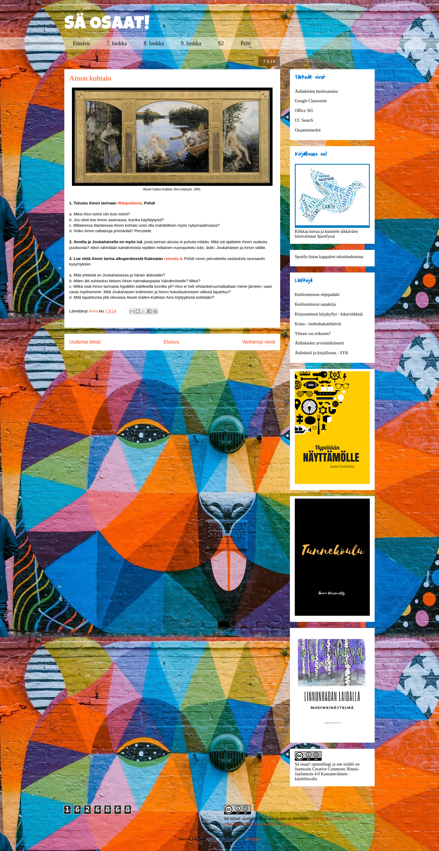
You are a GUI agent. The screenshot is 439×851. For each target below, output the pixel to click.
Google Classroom (311, 101)
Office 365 (304, 110)
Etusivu (81, 43)
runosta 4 (173, 258)
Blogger (253, 839)
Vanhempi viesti (258, 341)
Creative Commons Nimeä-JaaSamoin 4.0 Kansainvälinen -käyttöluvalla (327, 774)
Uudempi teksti (85, 341)
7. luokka (116, 43)
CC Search (304, 120)
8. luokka (154, 43)
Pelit (246, 43)
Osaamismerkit (308, 130)
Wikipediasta (130, 203)
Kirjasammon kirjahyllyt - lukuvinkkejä (329, 314)
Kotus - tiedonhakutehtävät (318, 324)
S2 (221, 43)
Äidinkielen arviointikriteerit (319, 343)
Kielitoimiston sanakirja (315, 304)
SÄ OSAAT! (107, 25)
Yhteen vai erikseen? (312, 333)
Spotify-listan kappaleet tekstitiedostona (329, 256)
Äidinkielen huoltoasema (316, 91)
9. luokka (191, 43)
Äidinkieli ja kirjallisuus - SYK (321, 353)
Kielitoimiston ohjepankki (317, 294)
